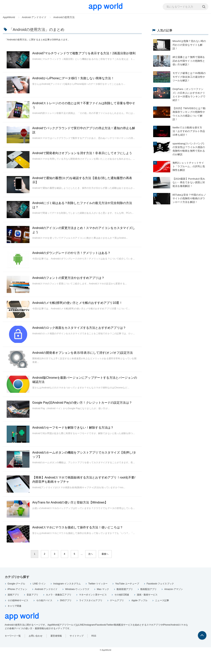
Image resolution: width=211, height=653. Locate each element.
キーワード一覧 (13, 636)
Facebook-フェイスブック (160, 583)
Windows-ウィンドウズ (77, 589)
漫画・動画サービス (147, 594)
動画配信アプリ (148, 589)
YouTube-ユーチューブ (127, 583)
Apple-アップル (139, 600)
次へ (90, 554)
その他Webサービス (18, 600)
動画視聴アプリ (125, 589)
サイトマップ (77, 636)
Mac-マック (103, 589)
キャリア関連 (14, 606)
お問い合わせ (36, 636)
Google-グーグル (16, 583)
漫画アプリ (13, 594)
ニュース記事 (162, 600)
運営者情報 (56, 636)
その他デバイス (44, 600)
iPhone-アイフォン (17, 589)
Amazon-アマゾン (173, 589)
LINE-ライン (39, 583)
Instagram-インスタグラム (67, 583)
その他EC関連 (121, 594)
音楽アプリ (32, 594)
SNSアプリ (66, 600)
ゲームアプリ (117, 600)
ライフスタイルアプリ (90, 600)
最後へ (105, 554)
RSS (93, 636)
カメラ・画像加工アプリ (58, 594)
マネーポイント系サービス (93, 594)
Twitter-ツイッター (97, 583)
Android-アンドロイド (46, 589)
